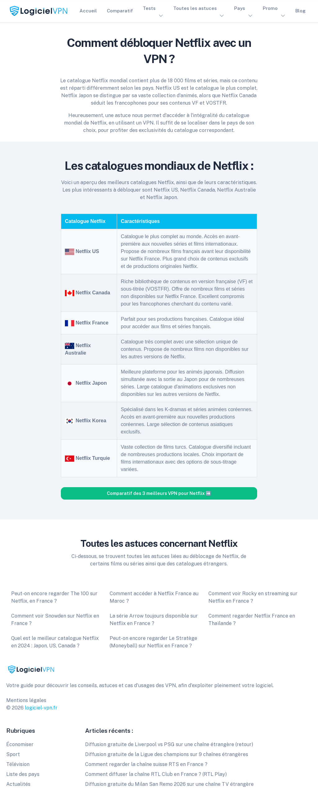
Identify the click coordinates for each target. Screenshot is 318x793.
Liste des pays (22, 774)
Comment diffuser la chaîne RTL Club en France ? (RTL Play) (156, 774)
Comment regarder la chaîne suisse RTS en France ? (146, 764)
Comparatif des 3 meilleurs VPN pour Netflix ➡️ (159, 493)
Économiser (20, 744)
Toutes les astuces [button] (195, 8)
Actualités (18, 784)
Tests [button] (149, 8)
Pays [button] (239, 8)
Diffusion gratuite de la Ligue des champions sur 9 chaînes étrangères (166, 754)
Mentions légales (26, 700)
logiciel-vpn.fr (41, 708)
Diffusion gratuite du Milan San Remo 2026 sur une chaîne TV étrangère (169, 784)
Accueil (88, 10)
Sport (13, 754)
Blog (300, 10)
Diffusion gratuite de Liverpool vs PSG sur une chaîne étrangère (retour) (169, 744)
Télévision (18, 764)
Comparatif (120, 10)
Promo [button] (270, 8)
